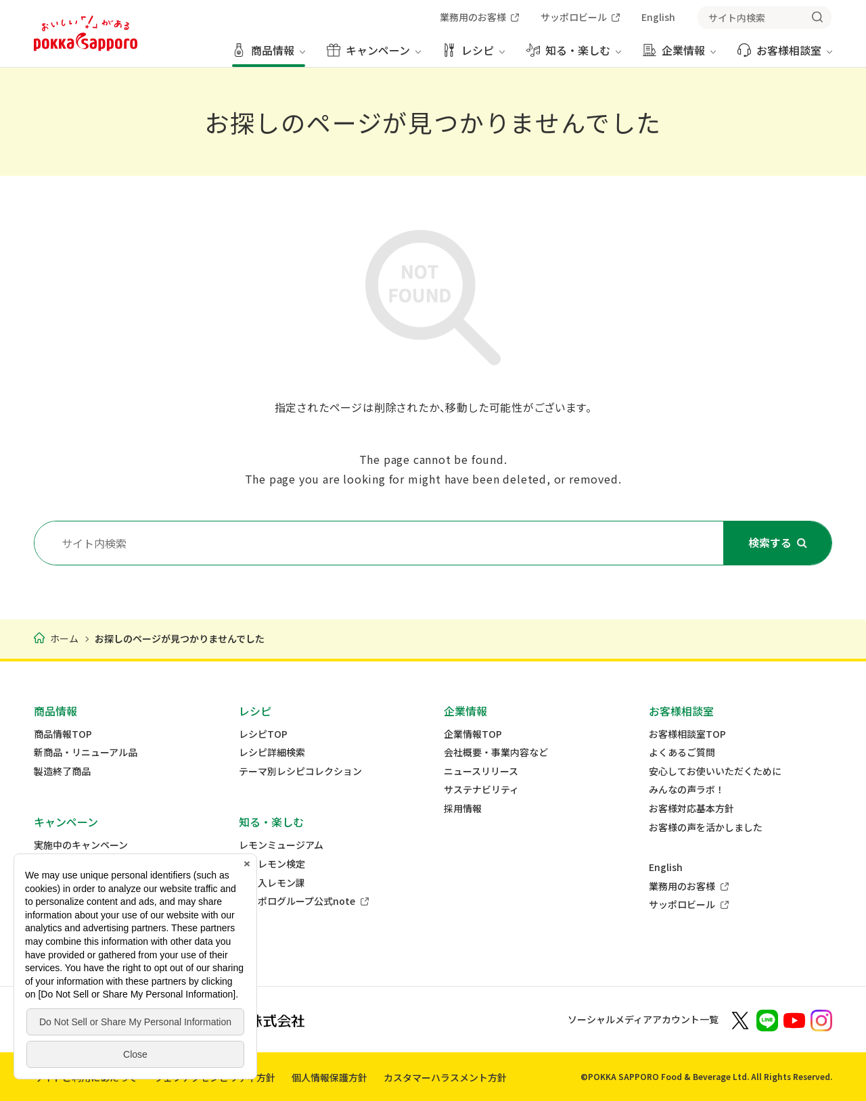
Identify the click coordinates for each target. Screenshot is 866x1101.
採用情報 (463, 808)
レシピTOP (263, 734)
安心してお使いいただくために (715, 771)
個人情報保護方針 (329, 1077)
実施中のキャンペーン (81, 845)
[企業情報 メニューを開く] (679, 55)
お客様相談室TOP (687, 734)
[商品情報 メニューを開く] (268, 55)
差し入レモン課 (272, 882)
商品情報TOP (63, 734)
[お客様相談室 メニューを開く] (784, 55)
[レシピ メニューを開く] (473, 55)
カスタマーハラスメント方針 (445, 1077)
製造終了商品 (62, 771)
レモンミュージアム (281, 845)
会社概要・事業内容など (496, 752)
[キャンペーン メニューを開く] (374, 55)
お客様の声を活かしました (705, 827)
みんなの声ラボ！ (687, 789)
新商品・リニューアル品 (85, 752)
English (666, 867)
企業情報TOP (473, 734)
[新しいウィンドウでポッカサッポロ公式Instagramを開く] (821, 1019)
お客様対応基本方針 (691, 808)
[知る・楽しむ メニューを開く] (573, 55)
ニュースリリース (481, 771)
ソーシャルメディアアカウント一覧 (643, 1019)
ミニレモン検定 (272, 864)
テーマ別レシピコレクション (300, 771)
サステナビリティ (481, 789)
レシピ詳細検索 (272, 752)
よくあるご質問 (682, 752)
